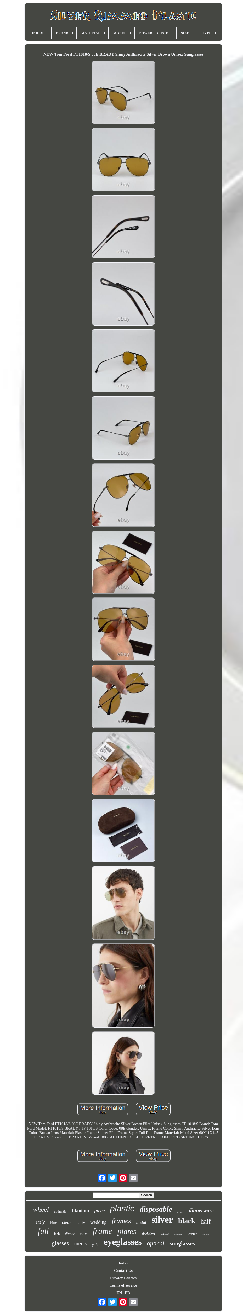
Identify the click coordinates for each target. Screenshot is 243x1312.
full (43, 1231)
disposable (156, 1209)
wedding (98, 1222)
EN (119, 1292)
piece (99, 1210)
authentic (60, 1211)
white (165, 1233)
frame (102, 1231)
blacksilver (148, 1234)
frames (121, 1221)
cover (180, 1212)
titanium (80, 1210)
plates (126, 1231)
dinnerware (201, 1210)
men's (80, 1243)
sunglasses (182, 1243)
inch (57, 1234)
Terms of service (123, 1285)
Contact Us (123, 1270)
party (80, 1222)
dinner (70, 1234)
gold (95, 1245)
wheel (41, 1209)
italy (40, 1222)
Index (123, 1263)
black (186, 1221)
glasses (60, 1243)
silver (162, 1220)
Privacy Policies (123, 1278)
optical (156, 1243)
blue (53, 1223)
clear (66, 1222)
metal (141, 1222)
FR (127, 1292)
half (205, 1221)
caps (83, 1233)
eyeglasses (123, 1242)
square (205, 1234)
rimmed (178, 1234)
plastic (122, 1208)
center (192, 1234)
